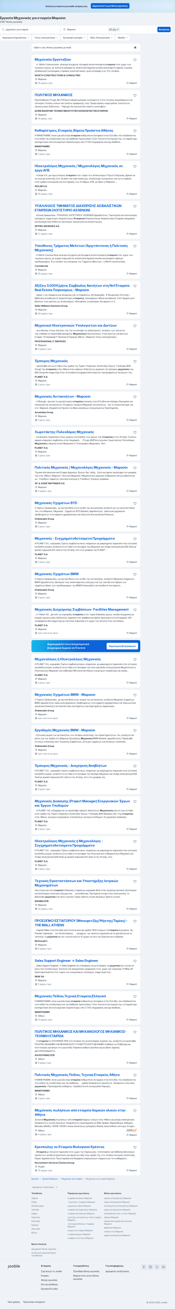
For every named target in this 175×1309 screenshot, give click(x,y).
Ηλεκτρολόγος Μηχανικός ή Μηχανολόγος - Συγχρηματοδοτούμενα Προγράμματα (69, 843)
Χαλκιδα (35, 1210)
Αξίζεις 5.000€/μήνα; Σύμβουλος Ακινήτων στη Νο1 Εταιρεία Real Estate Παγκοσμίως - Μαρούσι (82, 288)
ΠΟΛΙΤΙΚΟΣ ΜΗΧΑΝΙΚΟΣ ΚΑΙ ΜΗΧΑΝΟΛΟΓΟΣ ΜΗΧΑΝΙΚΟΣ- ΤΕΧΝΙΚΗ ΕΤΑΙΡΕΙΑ (80, 1034)
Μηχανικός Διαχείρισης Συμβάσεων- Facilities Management (82, 609)
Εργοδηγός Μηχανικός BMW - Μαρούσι (65, 730)
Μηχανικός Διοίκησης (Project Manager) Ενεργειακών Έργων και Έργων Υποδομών (82, 803)
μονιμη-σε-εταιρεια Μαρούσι (80, 1230)
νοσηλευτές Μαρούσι (113, 1231)
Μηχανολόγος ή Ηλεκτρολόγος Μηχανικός (68, 659)
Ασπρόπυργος (37, 1206)
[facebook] (144, 1267)
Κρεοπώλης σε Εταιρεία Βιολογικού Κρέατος (69, 1147)
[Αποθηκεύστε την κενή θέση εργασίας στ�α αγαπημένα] (135, 695)
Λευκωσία (35, 1229)
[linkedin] (163, 1267)
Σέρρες (34, 1213)
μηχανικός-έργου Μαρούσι (79, 1206)
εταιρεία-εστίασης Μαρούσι (80, 1198)
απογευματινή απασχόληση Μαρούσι (120, 1206)
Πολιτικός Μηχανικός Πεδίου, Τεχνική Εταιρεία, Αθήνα (77, 1075)
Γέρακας (35, 1225)
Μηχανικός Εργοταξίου (53, 59)
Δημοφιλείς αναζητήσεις (45, 1187)
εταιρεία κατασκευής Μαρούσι (81, 1213)
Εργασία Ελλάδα (49, 1288)
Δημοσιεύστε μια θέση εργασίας (110, 6)
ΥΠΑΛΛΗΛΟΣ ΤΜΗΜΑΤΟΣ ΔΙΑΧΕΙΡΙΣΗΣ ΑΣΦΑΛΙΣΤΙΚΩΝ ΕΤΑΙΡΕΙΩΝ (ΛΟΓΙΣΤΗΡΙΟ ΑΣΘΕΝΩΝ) (78, 208)
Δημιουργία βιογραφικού (122, 646)
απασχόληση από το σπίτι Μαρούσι (120, 1213)
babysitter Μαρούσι (112, 1228)
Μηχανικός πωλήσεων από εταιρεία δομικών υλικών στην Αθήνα (80, 1112)
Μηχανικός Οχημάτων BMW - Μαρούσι (65, 695)
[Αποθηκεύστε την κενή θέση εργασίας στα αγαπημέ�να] (135, 60)
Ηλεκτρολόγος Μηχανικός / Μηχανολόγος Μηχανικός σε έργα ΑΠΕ (79, 168)
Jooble (164, 1302)
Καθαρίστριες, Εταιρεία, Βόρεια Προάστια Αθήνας (74, 130)
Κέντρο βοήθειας (49, 1284)
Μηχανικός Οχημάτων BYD (56, 503)
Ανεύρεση (164, 29)
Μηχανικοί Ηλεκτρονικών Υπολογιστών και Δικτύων (76, 325)
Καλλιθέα (35, 1221)
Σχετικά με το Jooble (51, 1271)
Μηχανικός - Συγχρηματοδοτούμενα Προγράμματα (75, 538)
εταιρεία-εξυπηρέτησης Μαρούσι (82, 1210)
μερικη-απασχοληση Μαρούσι (117, 1210)
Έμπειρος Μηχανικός (51, 361)
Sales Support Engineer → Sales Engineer (66, 961)
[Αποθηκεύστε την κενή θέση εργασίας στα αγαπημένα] (135, 95)
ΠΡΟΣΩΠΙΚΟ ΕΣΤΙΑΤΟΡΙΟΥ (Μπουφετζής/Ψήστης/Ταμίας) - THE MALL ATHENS (81, 923)
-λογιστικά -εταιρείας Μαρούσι (81, 1202)
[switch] (136, 47)
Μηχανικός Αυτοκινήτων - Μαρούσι (63, 396)
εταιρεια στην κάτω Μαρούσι (80, 1238)
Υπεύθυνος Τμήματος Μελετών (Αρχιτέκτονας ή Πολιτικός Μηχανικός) (81, 248)
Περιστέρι (35, 1217)
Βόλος (34, 1232)
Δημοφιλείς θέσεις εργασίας (43, 1249)
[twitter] (157, 1267)
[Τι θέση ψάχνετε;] (30, 29)
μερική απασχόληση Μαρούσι (117, 1235)
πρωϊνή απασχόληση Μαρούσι (117, 1198)
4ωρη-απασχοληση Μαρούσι (117, 1202)
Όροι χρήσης (14, 1302)
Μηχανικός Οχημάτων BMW (57, 574)
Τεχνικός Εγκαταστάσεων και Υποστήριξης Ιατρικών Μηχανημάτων (76, 883)
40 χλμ (114, 29)
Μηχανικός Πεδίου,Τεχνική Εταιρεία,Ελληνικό (70, 996)
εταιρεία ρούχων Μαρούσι (79, 1234)
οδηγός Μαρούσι (111, 1217)
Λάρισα (34, 1198)
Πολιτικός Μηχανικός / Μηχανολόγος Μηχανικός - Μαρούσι (81, 467)
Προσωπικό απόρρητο (34, 1302)
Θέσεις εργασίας (49, 1280)
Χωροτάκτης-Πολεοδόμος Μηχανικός (64, 432)
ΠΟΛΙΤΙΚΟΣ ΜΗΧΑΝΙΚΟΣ (54, 95)
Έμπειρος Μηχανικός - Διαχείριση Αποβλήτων (71, 766)
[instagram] (150, 1267)
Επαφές (45, 1275)
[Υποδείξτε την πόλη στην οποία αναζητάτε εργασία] (91, 29)
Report (131, 83)
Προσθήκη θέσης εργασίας (86, 1271)
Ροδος (34, 1202)
